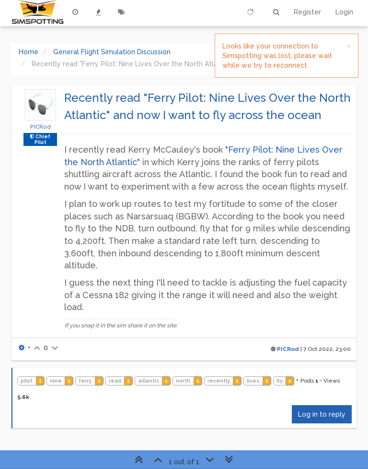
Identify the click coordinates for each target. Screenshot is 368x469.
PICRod (40, 126)
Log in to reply (321, 414)
